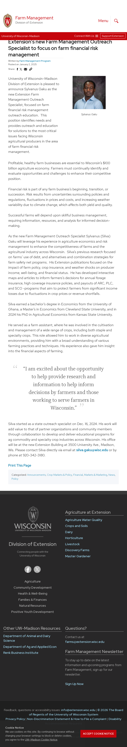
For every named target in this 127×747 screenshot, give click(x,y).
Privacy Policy (15, 719)
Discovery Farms (77, 550)
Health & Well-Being (32, 593)
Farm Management (34, 18)
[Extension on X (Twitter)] (37, 572)
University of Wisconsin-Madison (20, 36)
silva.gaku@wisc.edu (92, 450)
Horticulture (74, 538)
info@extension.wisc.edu (78, 710)
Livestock (72, 544)
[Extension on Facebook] (28, 572)
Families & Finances (32, 600)
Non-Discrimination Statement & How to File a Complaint (66, 719)
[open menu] (103, 21)
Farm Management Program (35, 60)
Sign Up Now (74, 684)
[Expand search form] (116, 21)
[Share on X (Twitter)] (21, 70)
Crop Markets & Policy (59, 475)
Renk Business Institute (20, 653)
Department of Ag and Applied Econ (30, 647)
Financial (78, 475)
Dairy (69, 532)
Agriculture (32, 581)
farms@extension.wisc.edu (84, 642)
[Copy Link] (30, 69)
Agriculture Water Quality (83, 520)
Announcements (36, 475)
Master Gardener (78, 556)
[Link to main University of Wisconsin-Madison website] (32, 530)
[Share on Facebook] (17, 70)
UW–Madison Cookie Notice (41, 739)
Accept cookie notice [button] (98, 733)
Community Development (33, 587)
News (111, 475)
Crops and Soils (76, 526)
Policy (15, 479)
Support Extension (113, 36)
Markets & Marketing (95, 475)
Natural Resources (32, 606)
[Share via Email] (25, 70)
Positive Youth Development (32, 612)
